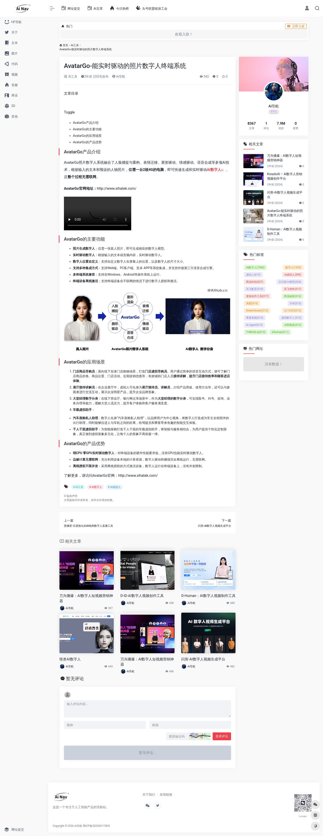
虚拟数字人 (291, 317)
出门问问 (292, 310)
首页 (65, 45)
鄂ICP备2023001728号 (96, 825)
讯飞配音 (254, 289)
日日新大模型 (290, 281)
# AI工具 (78, 487)
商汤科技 (254, 281)
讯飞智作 (292, 289)
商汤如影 (292, 296)
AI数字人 (214, 170)
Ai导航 (118, 76)
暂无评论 (75, 678)
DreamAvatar (257, 310)
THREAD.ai (255, 332)
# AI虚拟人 (114, 487)
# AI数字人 (95, 487)
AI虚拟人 (292, 274)
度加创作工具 (257, 296)
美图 (252, 303)
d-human (280, 332)
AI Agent (254, 325)
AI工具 (75, 45)
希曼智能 (254, 317)
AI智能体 (292, 325)
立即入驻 (296, 26)
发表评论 (222, 736)
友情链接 (166, 794)
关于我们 (148, 794)
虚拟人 (253, 274)
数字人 (293, 267)
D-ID (295, 303)
